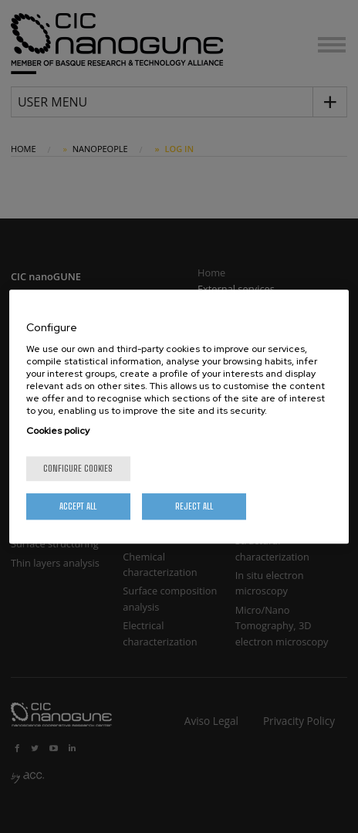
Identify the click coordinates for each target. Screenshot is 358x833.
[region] (179, 417)
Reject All (194, 506)
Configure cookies (78, 468)
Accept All (77, 506)
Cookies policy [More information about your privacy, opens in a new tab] (58, 431)
